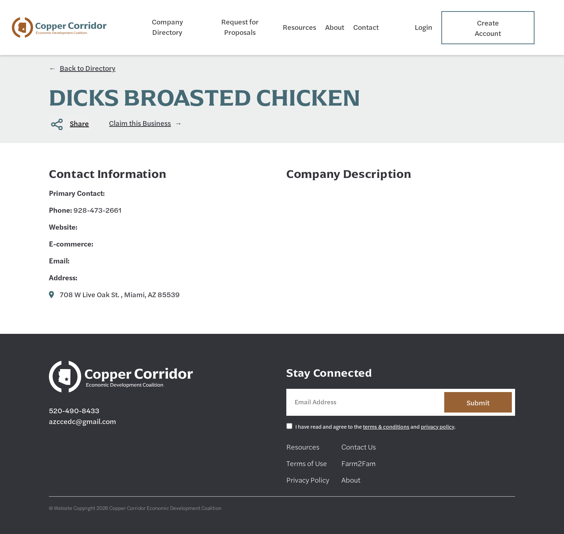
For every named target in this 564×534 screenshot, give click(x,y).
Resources (299, 27)
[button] (70, 123)
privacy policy (437, 426)
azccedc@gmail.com (82, 421)
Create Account (488, 27)
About (334, 27)
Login (423, 27)
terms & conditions (386, 426)
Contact (366, 27)
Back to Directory (87, 68)
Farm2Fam (358, 463)
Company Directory (167, 26)
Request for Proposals (240, 26)
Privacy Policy (307, 479)
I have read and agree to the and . (375, 426)
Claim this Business (140, 123)
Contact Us (358, 446)
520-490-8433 (74, 410)
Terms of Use (306, 463)
